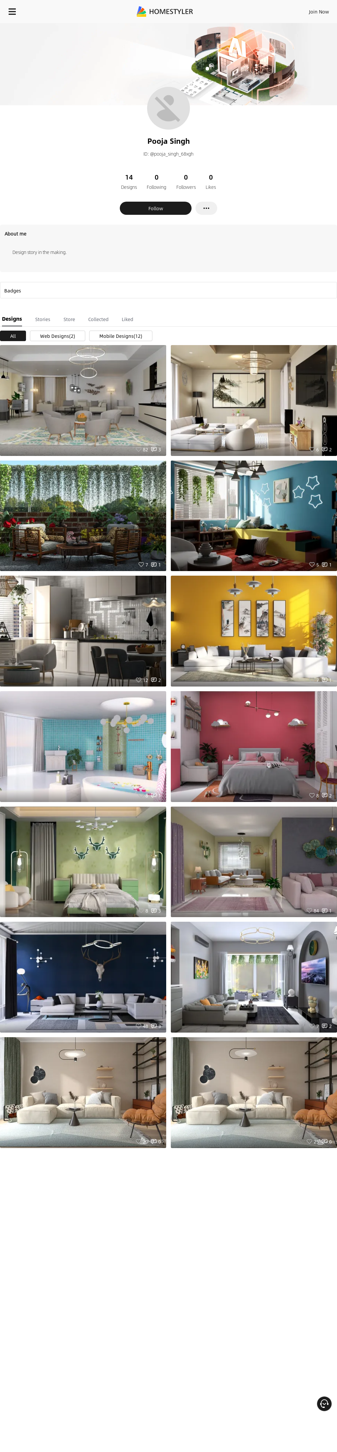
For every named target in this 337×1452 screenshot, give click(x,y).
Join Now (319, 11)
